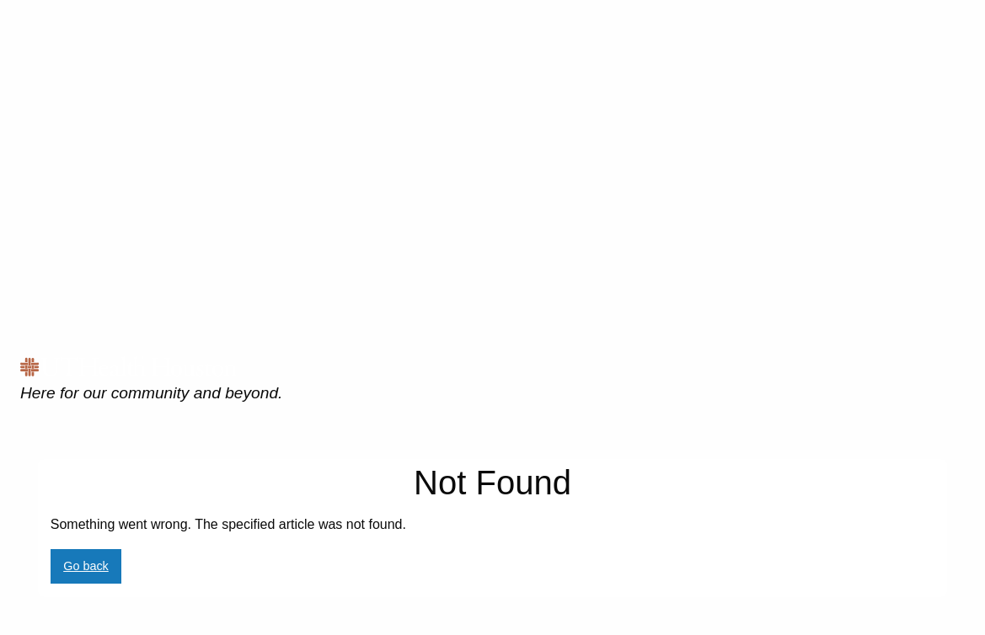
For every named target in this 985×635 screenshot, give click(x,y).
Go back (86, 566)
